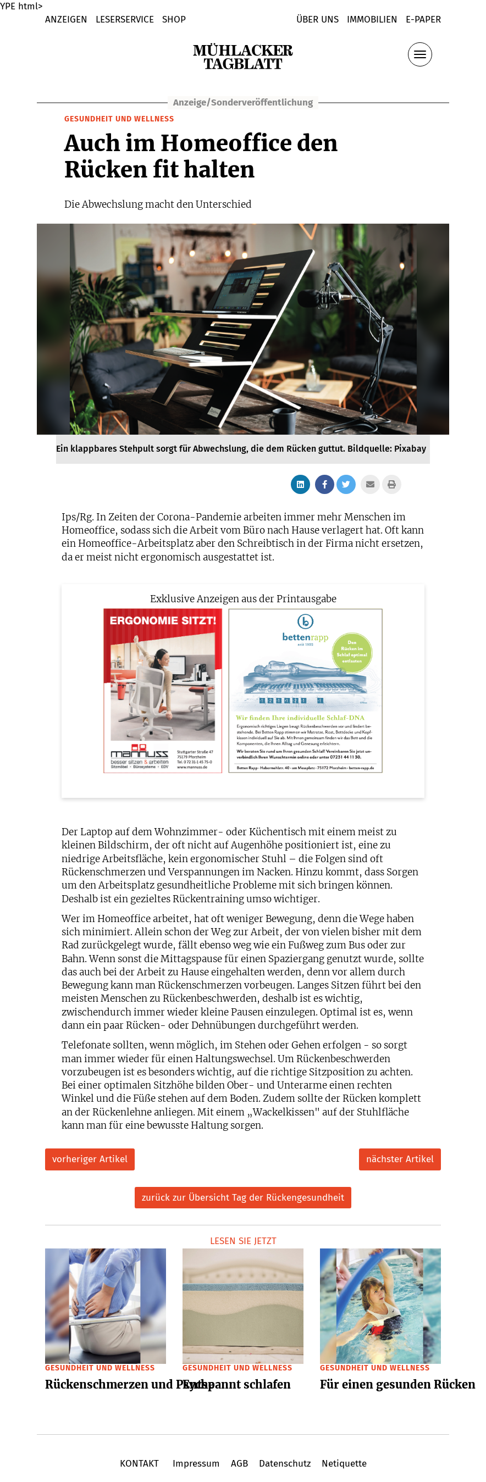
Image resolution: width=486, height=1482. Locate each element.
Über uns (317, 19)
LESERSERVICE (125, 19)
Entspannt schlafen (237, 1384)
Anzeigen (66, 19)
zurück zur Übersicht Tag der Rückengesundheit (243, 1197)
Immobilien (372, 19)
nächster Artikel (400, 1159)
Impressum (196, 1463)
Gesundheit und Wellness (119, 119)
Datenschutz (285, 1463)
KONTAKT (141, 1463)
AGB (239, 1463)
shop (174, 19)
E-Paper (423, 19)
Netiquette (343, 1463)
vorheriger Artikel (90, 1159)
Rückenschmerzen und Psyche (129, 1384)
